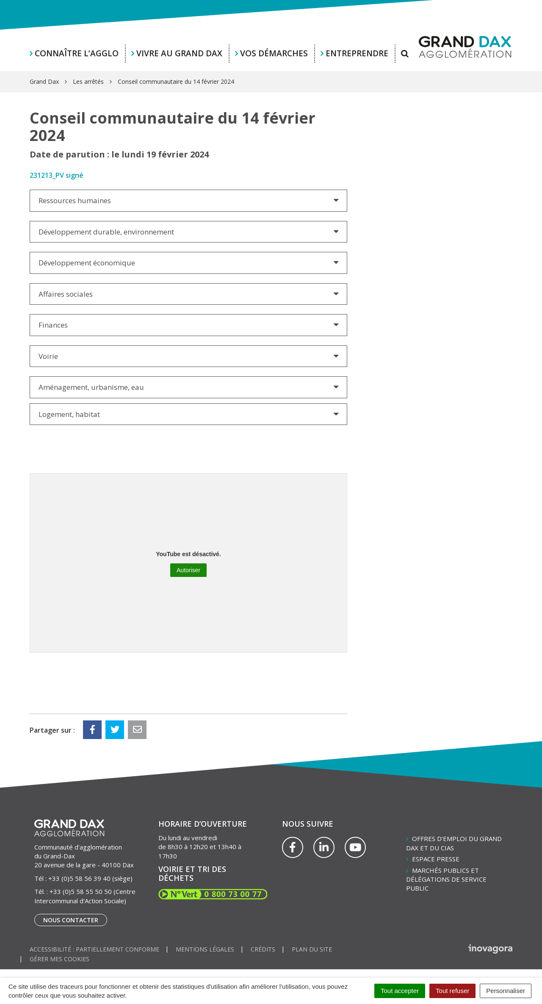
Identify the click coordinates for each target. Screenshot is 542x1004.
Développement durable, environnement (106, 232)
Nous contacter (70, 920)
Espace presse (435, 859)
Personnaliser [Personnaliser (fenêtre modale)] (505, 990)
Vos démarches (274, 53)
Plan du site (312, 949)
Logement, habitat (69, 414)
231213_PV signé (56, 175)
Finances (53, 325)
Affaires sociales (66, 294)
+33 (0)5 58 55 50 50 (81, 891)
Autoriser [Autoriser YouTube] (188, 570)
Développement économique (87, 263)
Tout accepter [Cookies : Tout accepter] (400, 990)
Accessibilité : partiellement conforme (94, 949)
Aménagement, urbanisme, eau (91, 387)
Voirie (48, 356)
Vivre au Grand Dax (179, 53)
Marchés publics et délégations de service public (446, 879)
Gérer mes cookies (59, 959)
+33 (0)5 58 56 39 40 (79, 878)
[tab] (188, 201)
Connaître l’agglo (77, 53)
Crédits (263, 949)
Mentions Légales (205, 949)
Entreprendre (357, 53)
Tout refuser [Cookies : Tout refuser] (452, 990)
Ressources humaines (75, 200)
